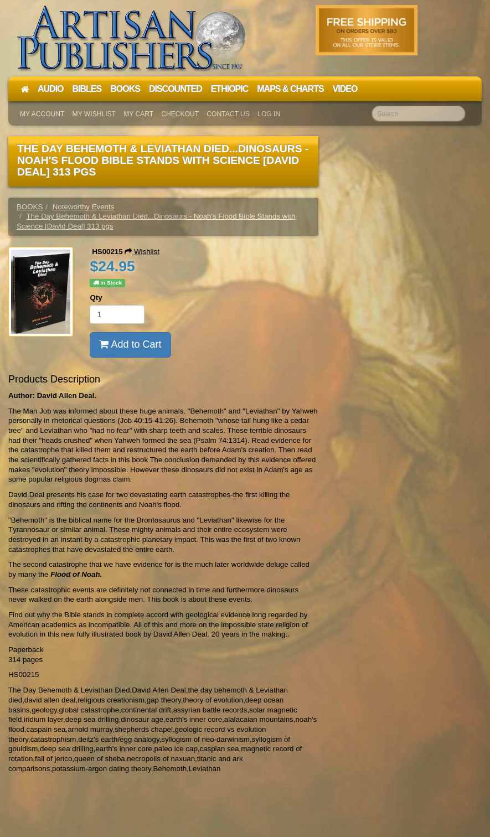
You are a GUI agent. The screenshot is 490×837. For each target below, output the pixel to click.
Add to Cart (130, 344)
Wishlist (142, 251)
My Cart (138, 114)
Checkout (180, 114)
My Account (42, 114)
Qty (96, 297)
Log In (268, 114)
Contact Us (228, 114)
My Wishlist (94, 114)
